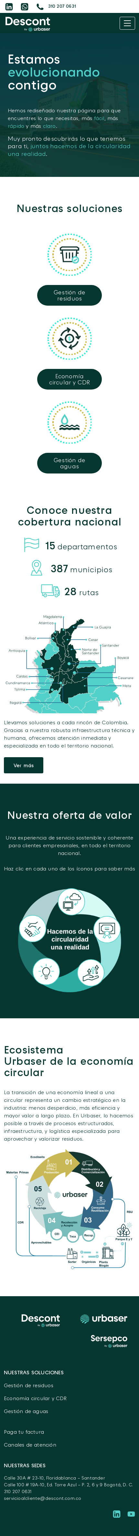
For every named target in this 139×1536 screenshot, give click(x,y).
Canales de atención (30, 1444)
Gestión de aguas (26, 1411)
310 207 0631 (17, 1491)
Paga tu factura (24, 1432)
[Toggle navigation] (127, 23)
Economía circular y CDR (35, 1398)
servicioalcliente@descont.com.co (42, 1498)
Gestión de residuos (28, 1385)
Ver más (24, 765)
